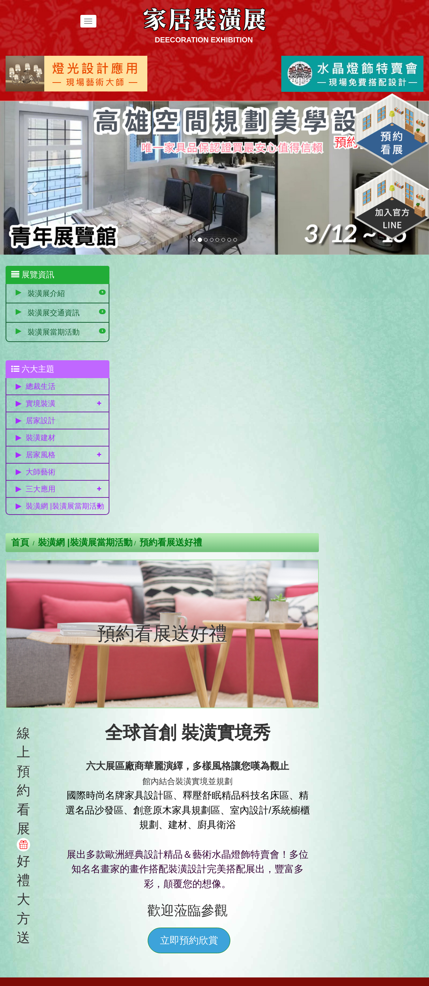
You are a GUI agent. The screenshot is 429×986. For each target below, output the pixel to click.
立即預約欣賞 (295, 673)
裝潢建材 (40, 438)
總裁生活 (40, 387)
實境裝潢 (40, 404)
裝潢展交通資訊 (54, 313)
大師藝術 (40, 472)
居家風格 (40, 455)
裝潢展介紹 (46, 293)
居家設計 (40, 421)
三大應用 (40, 489)
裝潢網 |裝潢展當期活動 (61, 508)
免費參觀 (57, 850)
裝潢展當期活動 (54, 332)
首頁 (127, 275)
